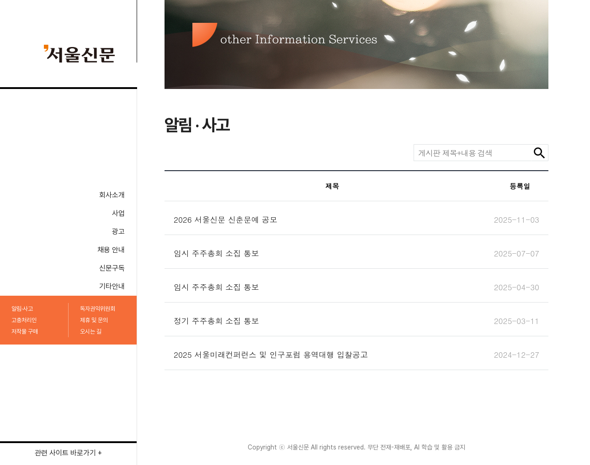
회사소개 (112, 195)
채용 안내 (111, 250)
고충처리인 (24, 320)
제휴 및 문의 (94, 320)
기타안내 (112, 286)
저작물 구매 (24, 331)
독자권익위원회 (97, 308)
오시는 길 (90, 331)
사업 (118, 213)
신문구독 (112, 268)
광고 (118, 231)
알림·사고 (22, 308)
